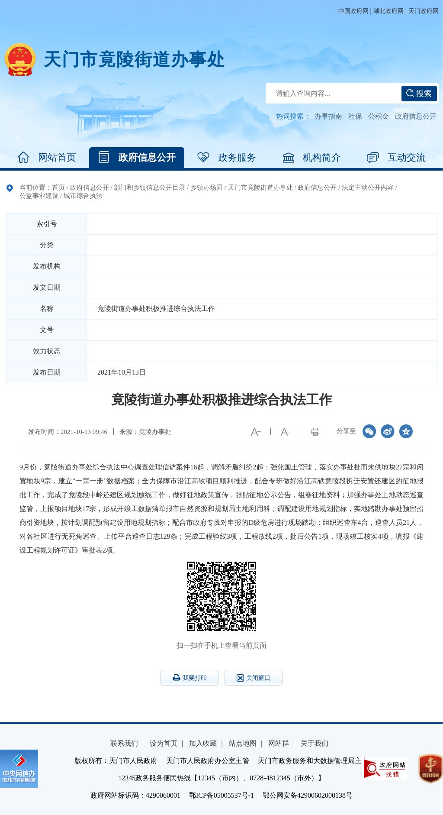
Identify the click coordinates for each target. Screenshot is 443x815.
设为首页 (163, 743)
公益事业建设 (38, 195)
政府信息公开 (416, 116)
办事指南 (328, 116)
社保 (355, 116)
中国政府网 (353, 11)
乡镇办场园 (206, 187)
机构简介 (311, 157)
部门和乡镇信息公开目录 (149, 187)
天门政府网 (423, 11)
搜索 (419, 93)
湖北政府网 (388, 11)
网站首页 (46, 157)
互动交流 (396, 157)
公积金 (378, 116)
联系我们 (124, 743)
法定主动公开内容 (368, 187)
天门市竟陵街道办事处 (134, 59)
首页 (58, 187)
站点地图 (243, 743)
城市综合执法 (83, 195)
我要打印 (190, 677)
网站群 (278, 743)
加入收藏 (203, 743)
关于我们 (314, 743)
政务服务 (226, 157)
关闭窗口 (253, 678)
